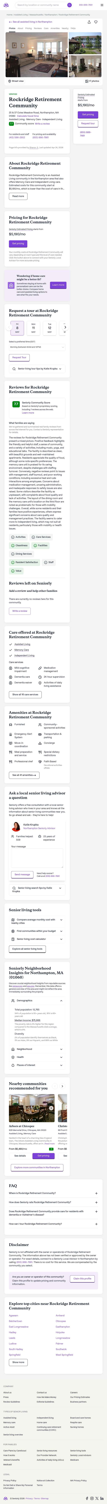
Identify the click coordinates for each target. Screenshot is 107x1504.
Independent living (45, 1418)
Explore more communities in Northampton (37, 1168)
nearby (65, 28)
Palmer (59, 1344)
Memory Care (21, 650)
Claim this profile (82, 1279)
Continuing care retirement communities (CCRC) (49, 1428)
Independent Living (24, 656)
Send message (22, 875)
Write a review (19, 611)
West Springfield (64, 1355)
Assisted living (9, 1418)
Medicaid (7, 1465)
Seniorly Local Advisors (80, 1455)
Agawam (13, 1316)
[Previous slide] (9, 327)
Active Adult (8, 1427)
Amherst (60, 1316)
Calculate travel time (28, 116)
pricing (28, 28)
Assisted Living (22, 644)
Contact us (42, 1393)
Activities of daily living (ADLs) (50, 1460)
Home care (42, 1423)
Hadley (12, 1332)
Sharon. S (34, 148)
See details (20, 1156)
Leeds (12, 1338)
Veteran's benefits (11, 1460)
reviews (38, 28)
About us (7, 1393)
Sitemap (45, 1499)
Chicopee (61, 1321)
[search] (70, 5)
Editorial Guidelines (45, 1402)
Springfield (14, 1355)
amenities (55, 28)
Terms (39, 1485)
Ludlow (12, 1344)
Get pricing (18, 244)
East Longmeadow (18, 1327)
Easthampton (63, 1327)
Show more (18, 1362)
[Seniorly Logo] (6, 5)
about (20, 28)
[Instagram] (92, 1498)
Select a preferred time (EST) (22, 342)
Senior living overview (13, 1435)
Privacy (29, 1499)
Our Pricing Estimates (80, 1397)
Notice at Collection (45, 1481)
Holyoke (60, 1332)
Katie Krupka (31, 825)
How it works (9, 1455)
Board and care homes (80, 1418)
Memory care (9, 1423)
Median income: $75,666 (27, 1020)
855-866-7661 (86, 5)
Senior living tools (78, 1451)
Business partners (78, 1402)
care (46, 28)
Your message (18, 847)
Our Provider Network (46, 1455)
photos (12, 28)
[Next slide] (65, 327)
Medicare (74, 1460)
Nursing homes (77, 1427)
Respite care (76, 1423)
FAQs (73, 28)
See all (30, 22)
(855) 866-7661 (40, 138)
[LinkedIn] (102, 1498)
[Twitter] (97, 1498)
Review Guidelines (11, 1402)
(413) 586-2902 (17, 138)
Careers (73, 1393)
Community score (24, 124)
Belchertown (15, 1321)
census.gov (17, 986)
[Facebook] (87, 1498)
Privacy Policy (9, 1481)
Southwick (61, 1349)
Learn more (58, 285)
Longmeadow (63, 1338)
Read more (18, 196)
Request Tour (19, 358)
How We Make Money (46, 1397)
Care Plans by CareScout (14, 1451)
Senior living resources (47, 1451)
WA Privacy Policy (78, 1481)
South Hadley (16, 1349)
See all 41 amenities (24, 775)
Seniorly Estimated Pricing (21, 229)
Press (5, 1397)
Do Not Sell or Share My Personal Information (18, 1486)
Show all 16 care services (25, 695)
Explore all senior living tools (27, 949)
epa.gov (30, 986)
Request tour (88, 124)
